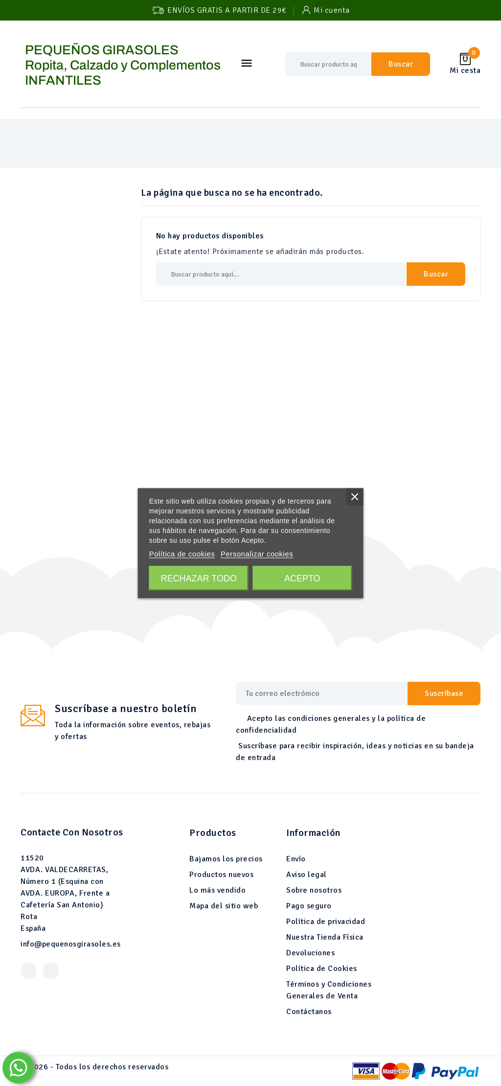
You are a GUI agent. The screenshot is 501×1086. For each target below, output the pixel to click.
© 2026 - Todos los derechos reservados (94, 1067)
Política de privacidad (325, 921)
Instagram (51, 971)
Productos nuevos (221, 874)
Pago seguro (309, 906)
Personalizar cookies (257, 553)
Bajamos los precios (226, 859)
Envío (296, 859)
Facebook (29, 971)
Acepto (302, 578)
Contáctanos (309, 1012)
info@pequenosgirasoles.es (71, 944)
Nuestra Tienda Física (325, 937)
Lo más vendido (217, 890)
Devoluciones (310, 953)
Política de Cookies (321, 968)
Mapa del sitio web (223, 906)
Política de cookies (182, 553)
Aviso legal (306, 874)
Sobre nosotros (314, 890)
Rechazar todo (199, 578)
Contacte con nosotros (72, 832)
